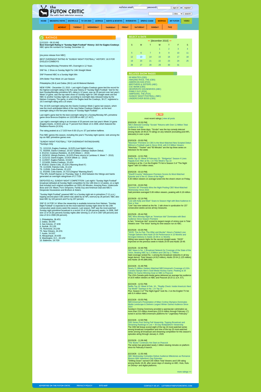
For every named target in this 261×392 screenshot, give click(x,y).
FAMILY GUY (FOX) (138, 91)
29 (159, 65)
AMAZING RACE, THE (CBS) (142, 80)
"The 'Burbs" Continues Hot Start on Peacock (148, 343)
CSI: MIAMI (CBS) (137, 87)
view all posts (169, 118)
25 (187, 61)
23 (169, 61)
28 (150, 65)
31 (178, 65)
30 (169, 65)
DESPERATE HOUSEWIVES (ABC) (145, 89)
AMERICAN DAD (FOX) (139, 82)
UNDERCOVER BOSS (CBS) (142, 98)
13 (141, 57)
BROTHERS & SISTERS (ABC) (143, 84)
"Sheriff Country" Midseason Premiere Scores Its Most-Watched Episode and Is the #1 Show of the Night (156, 175)
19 (132, 61)
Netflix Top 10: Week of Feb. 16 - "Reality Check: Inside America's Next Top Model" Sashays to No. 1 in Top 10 (159, 287)
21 (150, 61)
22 (159, 61)
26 (132, 65)
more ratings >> (184, 372)
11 (187, 53)
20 (141, 61)
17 (178, 57)
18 (187, 57)
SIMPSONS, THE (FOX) (140, 94)
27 (141, 65)
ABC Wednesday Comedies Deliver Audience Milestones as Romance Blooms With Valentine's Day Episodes (159, 357)
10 (178, 53)
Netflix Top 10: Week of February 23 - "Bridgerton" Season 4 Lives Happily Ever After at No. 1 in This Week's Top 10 (157, 159)
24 (178, 61)
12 (132, 57)
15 (159, 57)
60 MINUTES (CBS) (138, 77)
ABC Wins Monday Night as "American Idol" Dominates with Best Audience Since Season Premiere (157, 217)
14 (150, 57)
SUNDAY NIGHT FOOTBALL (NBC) (145, 96)
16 (169, 57)
